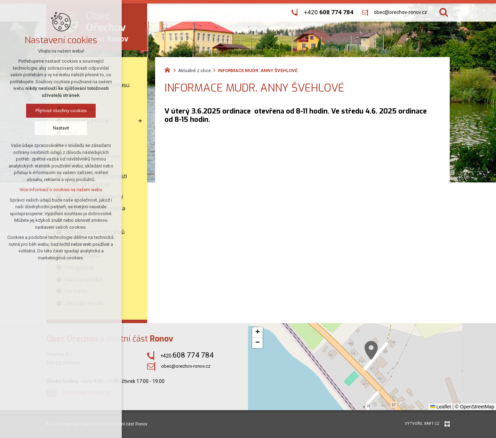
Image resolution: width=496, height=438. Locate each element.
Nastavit (61, 128)
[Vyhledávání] (443, 12)
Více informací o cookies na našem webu (60, 189)
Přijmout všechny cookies (61, 110)
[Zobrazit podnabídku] (140, 121)
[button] (371, 350)
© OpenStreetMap (474, 406)
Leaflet (440, 406)
